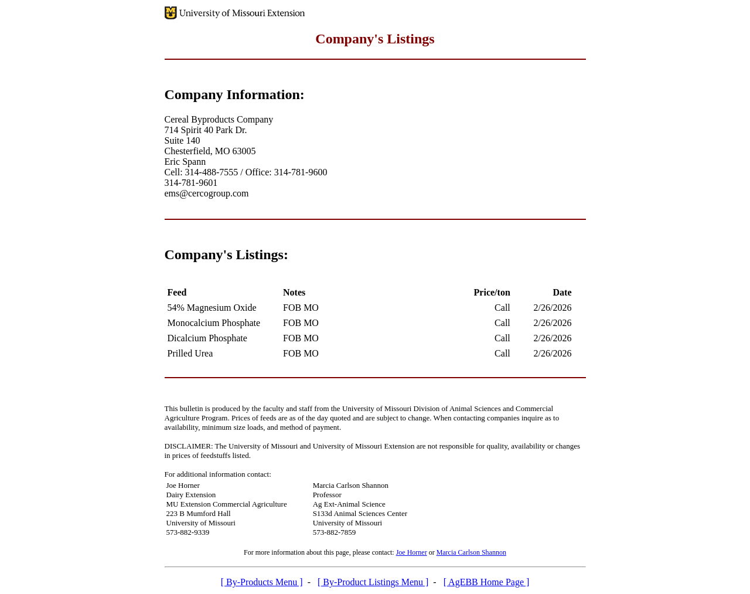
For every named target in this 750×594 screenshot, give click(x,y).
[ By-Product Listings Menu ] (373, 582)
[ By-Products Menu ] (262, 582)
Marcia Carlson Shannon (471, 552)
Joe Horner (411, 552)
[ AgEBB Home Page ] (487, 582)
